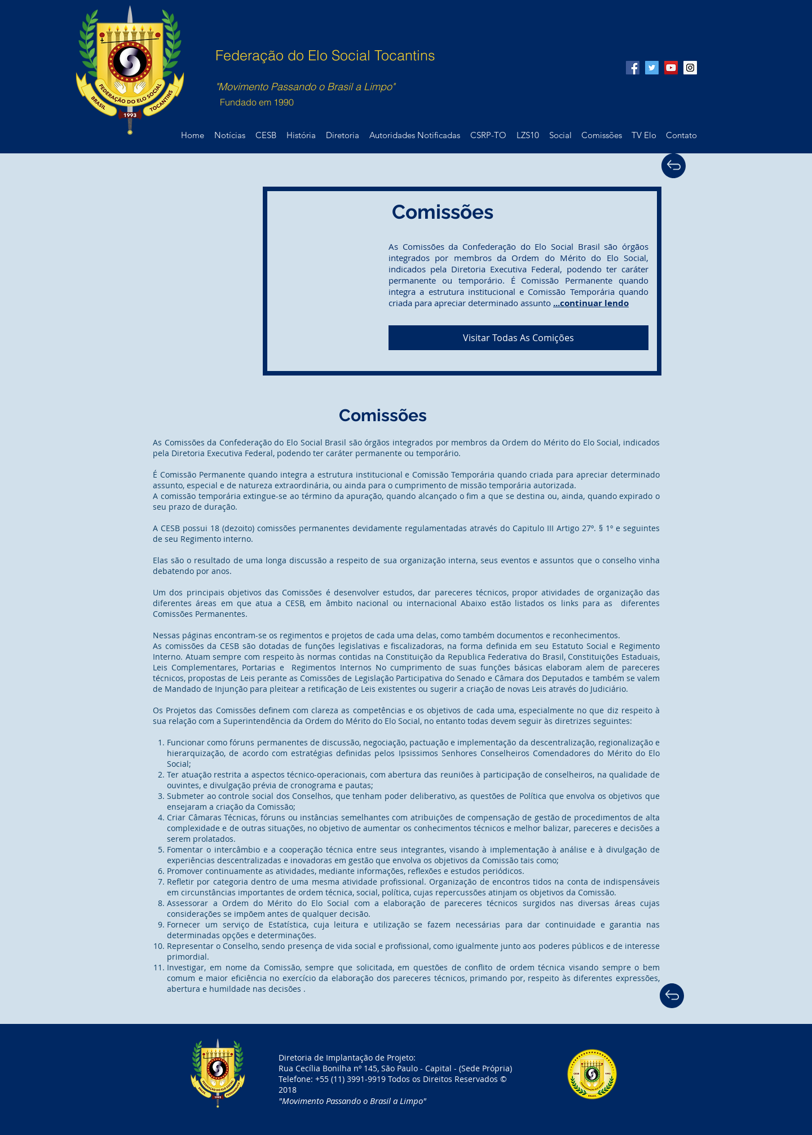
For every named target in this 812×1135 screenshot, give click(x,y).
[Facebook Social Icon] (632, 67)
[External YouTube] (265, 278)
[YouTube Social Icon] (671, 67)
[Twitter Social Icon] (652, 67)
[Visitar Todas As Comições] (518, 337)
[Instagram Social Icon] (690, 67)
